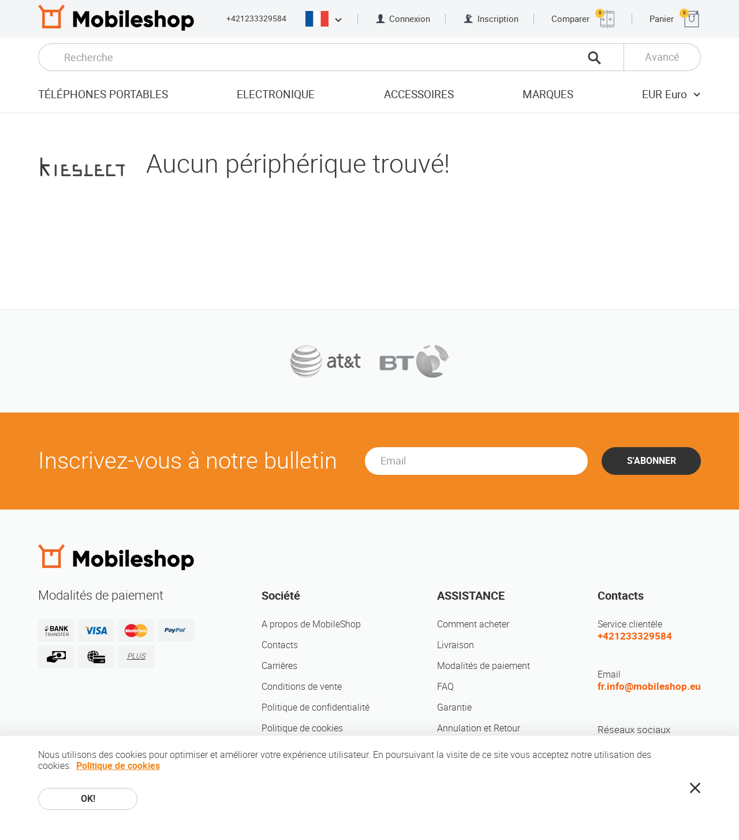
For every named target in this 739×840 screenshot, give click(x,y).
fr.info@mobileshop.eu (649, 686)
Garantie (454, 707)
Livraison (455, 645)
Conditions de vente (302, 686)
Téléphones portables (103, 94)
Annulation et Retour (478, 728)
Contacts (280, 645)
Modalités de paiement (483, 665)
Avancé (662, 57)
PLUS (136, 656)
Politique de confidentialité (316, 707)
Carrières (279, 665)
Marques (547, 94)
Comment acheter (473, 624)
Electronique (276, 94)
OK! (88, 798)
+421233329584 (256, 18)
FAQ (445, 686)
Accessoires (419, 94)
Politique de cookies (302, 728)
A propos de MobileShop (311, 624)
